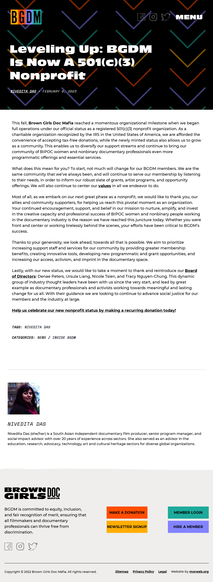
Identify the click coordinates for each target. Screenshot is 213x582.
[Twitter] (166, 17)
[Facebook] (141, 17)
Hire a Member (188, 527)
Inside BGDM (64, 337)
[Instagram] (153, 17)
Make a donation (126, 513)
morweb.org (199, 571)
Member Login (188, 513)
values (104, 186)
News (41, 337)
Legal (162, 571)
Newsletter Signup (127, 527)
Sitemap (122, 571)
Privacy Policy (143, 571)
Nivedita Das (23, 91)
